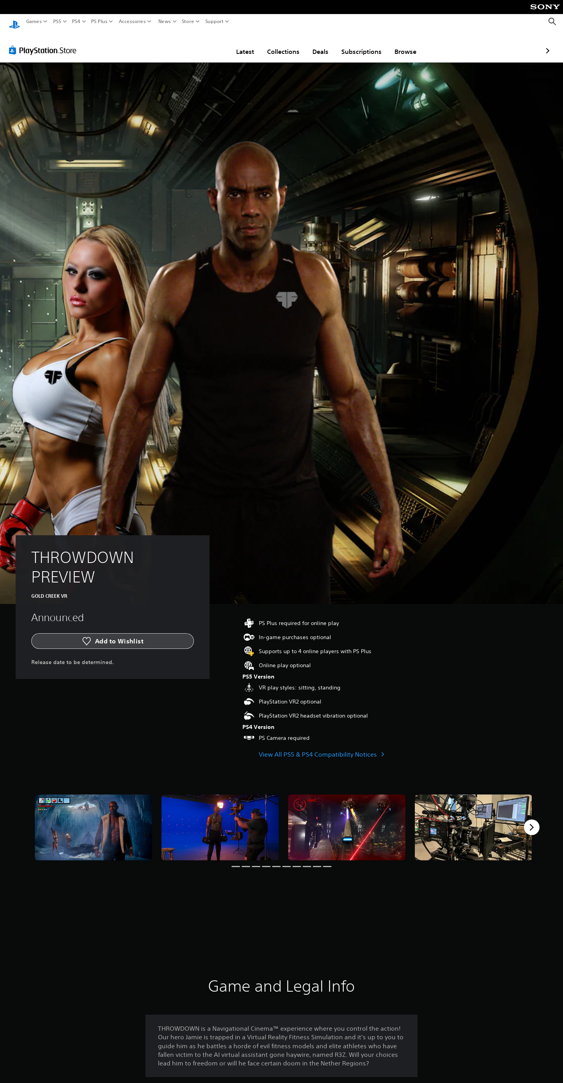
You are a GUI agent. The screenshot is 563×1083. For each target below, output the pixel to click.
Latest (199, 44)
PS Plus (99, 21)
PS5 (57, 21)
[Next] (532, 820)
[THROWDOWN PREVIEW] (93, 820)
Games (34, 21)
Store (188, 21)
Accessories (132, 21)
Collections (237, 44)
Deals (275, 44)
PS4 (76, 21)
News (164, 21)
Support (214, 21)
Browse (360, 44)
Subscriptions (316, 44)
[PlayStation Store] (44, 42)
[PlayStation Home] (14, 21)
